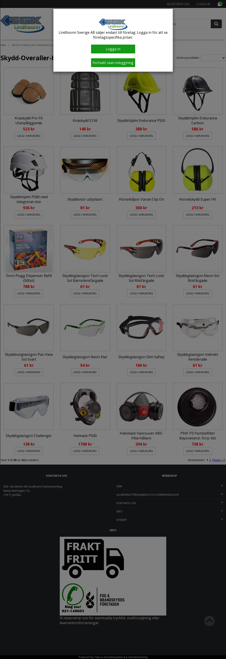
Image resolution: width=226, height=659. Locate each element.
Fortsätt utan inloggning (113, 62)
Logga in (113, 49)
